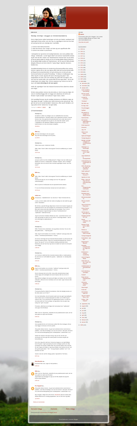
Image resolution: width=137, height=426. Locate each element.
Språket (84, 110)
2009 (81, 74)
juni (83, 310)
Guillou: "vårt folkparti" (85, 300)
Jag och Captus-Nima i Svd (86, 296)
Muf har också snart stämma (86, 94)
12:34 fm (37, 398)
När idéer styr (85, 103)
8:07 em (37, 356)
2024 (81, 49)
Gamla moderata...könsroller (86, 221)
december (84, 83)
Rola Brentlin (38, 361)
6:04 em (37, 316)
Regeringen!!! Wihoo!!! (85, 242)
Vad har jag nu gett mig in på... (86, 212)
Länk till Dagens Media (86, 257)
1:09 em (37, 221)
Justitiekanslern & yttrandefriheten (86, 267)
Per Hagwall (38, 385)
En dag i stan (85, 105)
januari (84, 322)
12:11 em (37, 167)
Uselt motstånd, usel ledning (86, 90)
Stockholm (57, 394)
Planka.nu (84, 229)
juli (83, 308)
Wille (36, 131)
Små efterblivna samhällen (86, 271)
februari (84, 319)
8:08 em (37, 365)
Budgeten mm (85, 191)
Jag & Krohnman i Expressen (86, 205)
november (84, 85)
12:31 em (37, 190)
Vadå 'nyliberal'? (86, 171)
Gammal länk (85, 117)
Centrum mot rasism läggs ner (85, 152)
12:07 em (37, 152)
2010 (81, 72)
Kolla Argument (86, 125)
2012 (81, 67)
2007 (81, 79)
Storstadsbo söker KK (85, 292)
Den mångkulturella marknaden (86, 187)
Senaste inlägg (36, 409)
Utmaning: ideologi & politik (85, 284)
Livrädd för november (85, 98)
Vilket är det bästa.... (85, 132)
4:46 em (37, 283)
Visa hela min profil (84, 42)
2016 (81, 58)
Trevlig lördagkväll (86, 235)
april (83, 315)
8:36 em (37, 380)
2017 (81, 56)
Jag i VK (84, 129)
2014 (81, 63)
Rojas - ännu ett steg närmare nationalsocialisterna (86, 181)
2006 (81, 81)
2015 (81, 60)
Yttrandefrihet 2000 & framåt (86, 232)
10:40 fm (37, 126)
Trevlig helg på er (86, 138)
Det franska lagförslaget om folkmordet (86, 121)
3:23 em (37, 260)
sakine (37, 195)
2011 (81, 69)
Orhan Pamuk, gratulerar (85, 209)
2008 (81, 76)
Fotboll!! (84, 274)
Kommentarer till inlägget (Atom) (48, 412)
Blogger (76, 419)
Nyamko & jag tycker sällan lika (85, 226)
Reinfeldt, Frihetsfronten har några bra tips (86, 247)
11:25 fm (37, 137)
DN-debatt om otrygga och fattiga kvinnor (86, 114)
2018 (81, 53)
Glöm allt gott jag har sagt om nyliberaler (86, 167)
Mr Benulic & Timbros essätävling (85, 253)
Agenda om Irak (86, 177)
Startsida (54, 409)
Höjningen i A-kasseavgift (85, 147)
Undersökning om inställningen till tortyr (86, 162)
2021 (81, 51)
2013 (81, 65)
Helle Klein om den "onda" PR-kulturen (86, 262)
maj (83, 313)
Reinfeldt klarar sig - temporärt (86, 194)
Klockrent (84, 127)
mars (83, 317)
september (85, 303)
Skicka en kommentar (39, 402)
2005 (81, 325)
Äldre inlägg (70, 409)
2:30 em (37, 247)
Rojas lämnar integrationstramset (86, 278)
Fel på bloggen (85, 108)
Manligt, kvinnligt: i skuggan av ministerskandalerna (86, 142)
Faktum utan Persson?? (85, 174)
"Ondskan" (84, 101)
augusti (84, 306)
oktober (84, 88)
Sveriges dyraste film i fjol (86, 216)
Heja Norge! (85, 287)
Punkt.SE (84, 289)
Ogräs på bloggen (86, 135)
